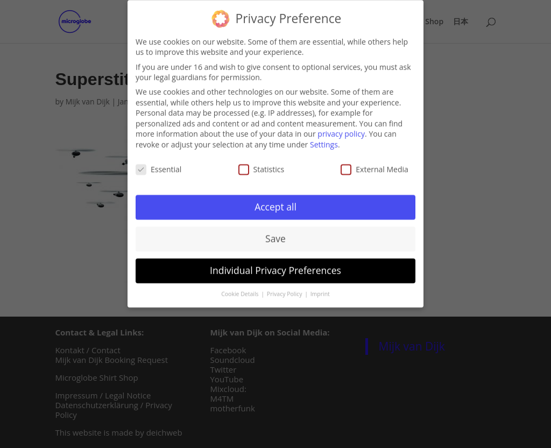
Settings (324, 140)
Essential (158, 165)
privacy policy (341, 130)
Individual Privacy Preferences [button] (275, 266)
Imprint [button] (320, 290)
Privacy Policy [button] (285, 290)
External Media (374, 165)
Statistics (261, 165)
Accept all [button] (275, 203)
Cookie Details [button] (240, 290)
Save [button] (275, 234)
